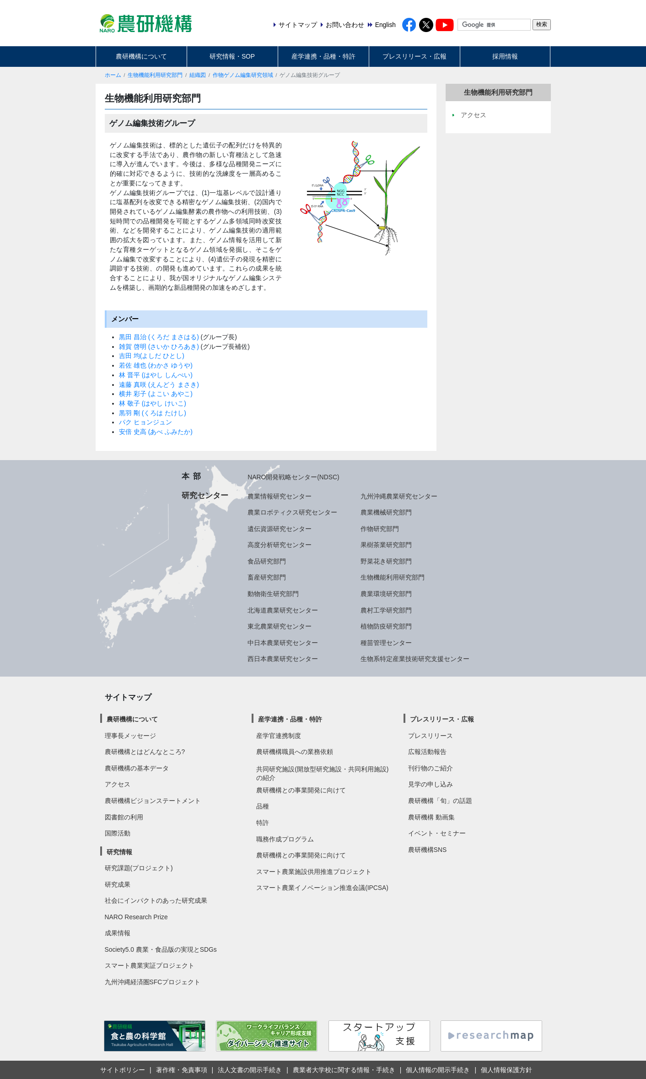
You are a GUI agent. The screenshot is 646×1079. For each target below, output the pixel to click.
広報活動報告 (427, 751)
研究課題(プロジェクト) (139, 868)
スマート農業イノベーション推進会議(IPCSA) (322, 887)
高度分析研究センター (280, 544)
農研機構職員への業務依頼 (294, 751)
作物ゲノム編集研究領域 (243, 75)
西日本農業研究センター (283, 658)
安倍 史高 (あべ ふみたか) (156, 431)
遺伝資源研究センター (280, 528)
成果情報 (117, 933)
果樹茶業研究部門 (386, 544)
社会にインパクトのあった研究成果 (156, 900)
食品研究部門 (267, 561)
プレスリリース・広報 (414, 56)
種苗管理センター (386, 642)
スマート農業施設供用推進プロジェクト (313, 871)
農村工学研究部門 (386, 610)
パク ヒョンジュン (145, 422)
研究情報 (119, 852)
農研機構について (141, 56)
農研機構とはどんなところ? (145, 751)
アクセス (117, 784)
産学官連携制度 (278, 735)
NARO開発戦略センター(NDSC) (293, 477)
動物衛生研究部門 (273, 593)
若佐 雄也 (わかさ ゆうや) (156, 365)
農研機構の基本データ (137, 768)
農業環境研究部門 (386, 593)
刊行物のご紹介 (430, 768)
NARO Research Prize (136, 917)
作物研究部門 (380, 528)
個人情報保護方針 (506, 1070)
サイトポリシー (122, 1070)
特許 (262, 822)
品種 (262, 806)
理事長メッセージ (130, 735)
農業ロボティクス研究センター (292, 512)
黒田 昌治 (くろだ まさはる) (160, 337)
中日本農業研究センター (283, 642)
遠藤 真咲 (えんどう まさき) (159, 384)
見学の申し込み (430, 784)
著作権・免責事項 (181, 1070)
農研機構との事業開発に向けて (301, 790)
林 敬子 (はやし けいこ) (152, 403)
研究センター (205, 495)
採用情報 (505, 56)
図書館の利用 (124, 817)
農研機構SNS (427, 849)
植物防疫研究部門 (386, 626)
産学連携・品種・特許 (323, 56)
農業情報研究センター (280, 496)
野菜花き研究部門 (386, 561)
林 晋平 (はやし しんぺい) (156, 375)
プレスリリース (430, 735)
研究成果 (117, 884)
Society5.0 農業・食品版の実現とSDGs (161, 949)
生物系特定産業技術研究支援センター (415, 658)
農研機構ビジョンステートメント (153, 800)
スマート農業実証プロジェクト (149, 965)
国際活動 (117, 833)
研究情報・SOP (232, 56)
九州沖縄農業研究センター (399, 496)
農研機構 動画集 (431, 817)
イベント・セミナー (437, 833)
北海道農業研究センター (283, 610)
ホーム (113, 75)
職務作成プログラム (285, 839)
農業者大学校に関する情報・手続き (344, 1070)
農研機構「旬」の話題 (440, 800)
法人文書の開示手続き (250, 1070)
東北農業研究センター (280, 626)
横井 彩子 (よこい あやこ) (156, 393)
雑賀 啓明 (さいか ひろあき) (160, 346)
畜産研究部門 (267, 577)
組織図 (197, 75)
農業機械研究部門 (386, 512)
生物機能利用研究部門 (155, 75)
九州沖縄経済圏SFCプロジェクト (153, 982)
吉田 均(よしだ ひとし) (151, 355)
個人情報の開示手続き (438, 1070)
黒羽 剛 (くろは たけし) (152, 413)
